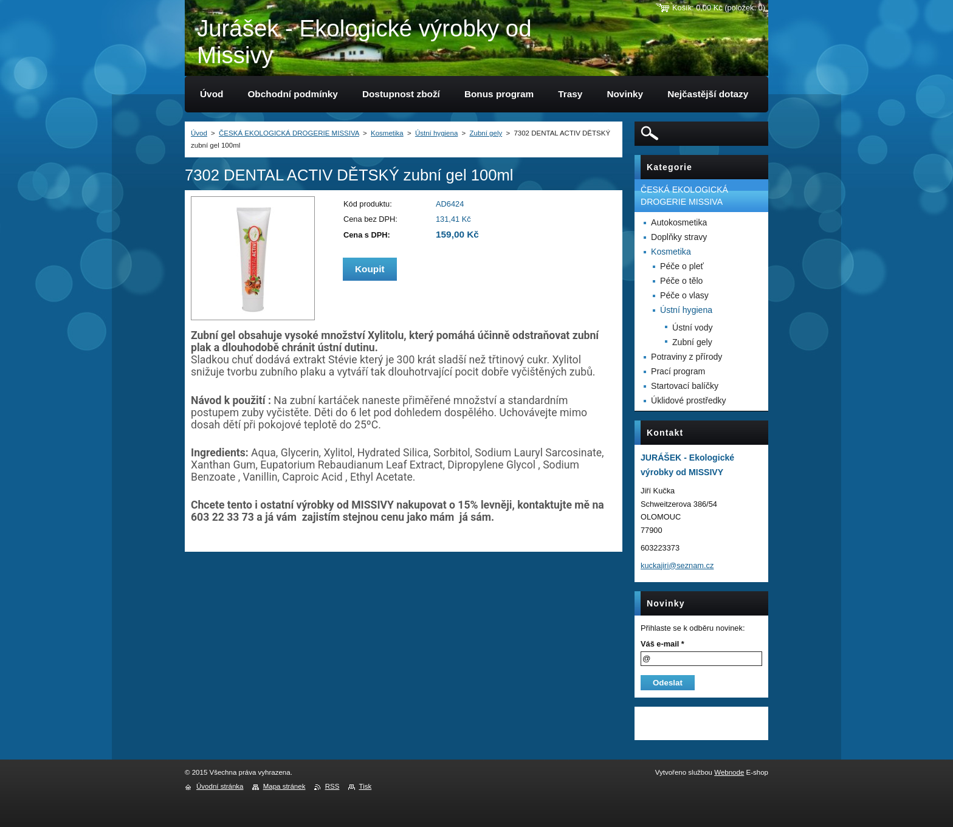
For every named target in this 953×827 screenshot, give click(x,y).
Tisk (365, 786)
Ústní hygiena (436, 133)
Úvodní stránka (219, 786)
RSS (332, 786)
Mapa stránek (284, 786)
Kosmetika (387, 133)
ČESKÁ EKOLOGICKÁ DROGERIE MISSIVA (289, 133)
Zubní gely (485, 133)
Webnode (729, 772)
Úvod (199, 133)
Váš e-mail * (662, 643)
